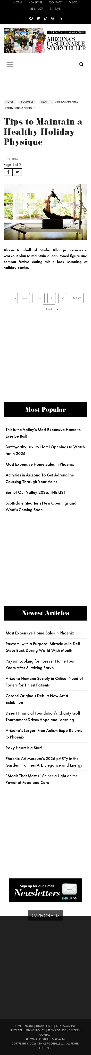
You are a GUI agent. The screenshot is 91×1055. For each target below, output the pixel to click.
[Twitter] (38, 18)
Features (27, 101)
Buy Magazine (65, 1026)
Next (77, 298)
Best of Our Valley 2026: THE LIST (35, 492)
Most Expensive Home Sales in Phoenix (40, 464)
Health (46, 101)
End (49, 309)
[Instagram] (52, 18)
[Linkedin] (60, 18)
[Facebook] (31, 18)
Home (17, 2)
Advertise (35, 2)
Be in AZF (36, 9)
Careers (74, 1030)
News (73, 2)
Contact (55, 2)
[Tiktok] (45, 18)
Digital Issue (44, 1026)
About (29, 1026)
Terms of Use (57, 1030)
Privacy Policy (35, 1030)
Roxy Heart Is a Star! (24, 747)
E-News (55, 9)
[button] (8, 172)
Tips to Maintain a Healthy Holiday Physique (43, 133)
